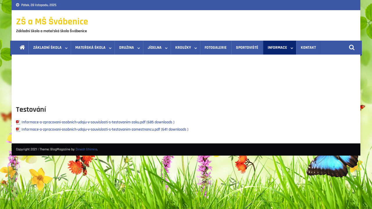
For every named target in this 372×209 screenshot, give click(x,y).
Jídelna (155, 47)
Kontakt (308, 47)
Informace (277, 47)
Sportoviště (247, 47)
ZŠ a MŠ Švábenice (52, 22)
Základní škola (47, 47)
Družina (126, 47)
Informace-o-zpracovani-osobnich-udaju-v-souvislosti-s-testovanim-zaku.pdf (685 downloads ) (98, 122)
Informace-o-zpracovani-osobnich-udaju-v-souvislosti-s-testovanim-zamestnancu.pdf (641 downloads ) (105, 129)
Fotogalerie (216, 47)
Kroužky (183, 47)
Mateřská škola (90, 47)
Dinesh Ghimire (86, 149)
